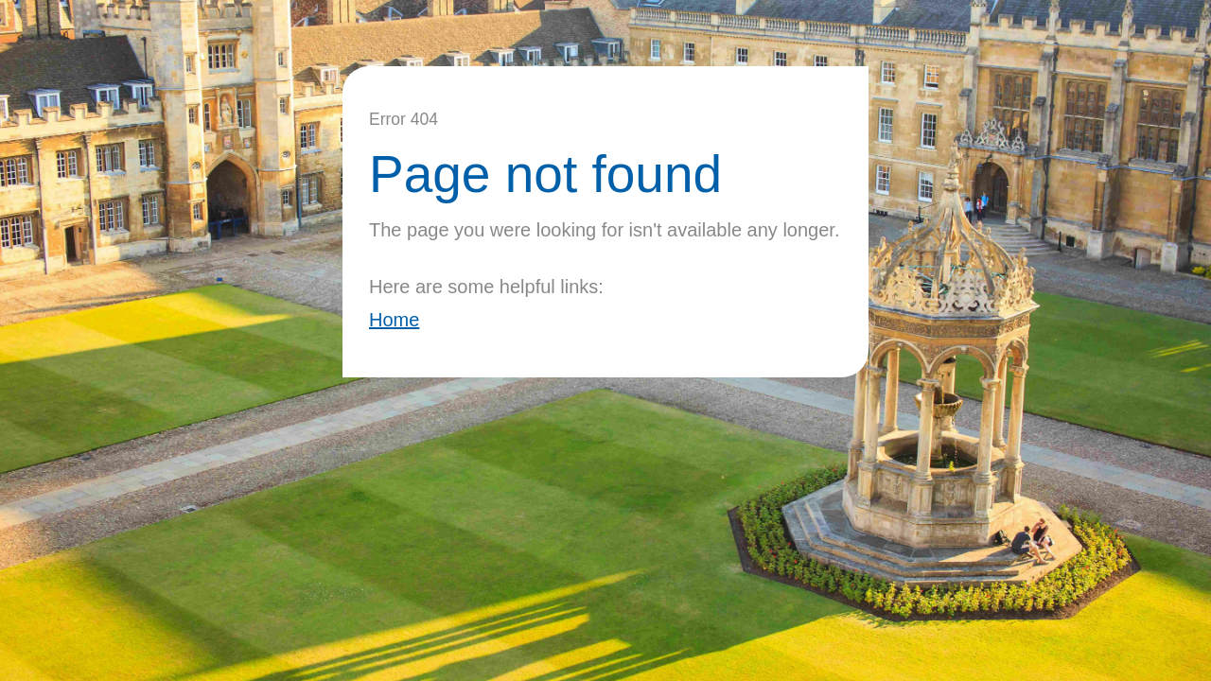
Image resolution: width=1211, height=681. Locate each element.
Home (394, 319)
